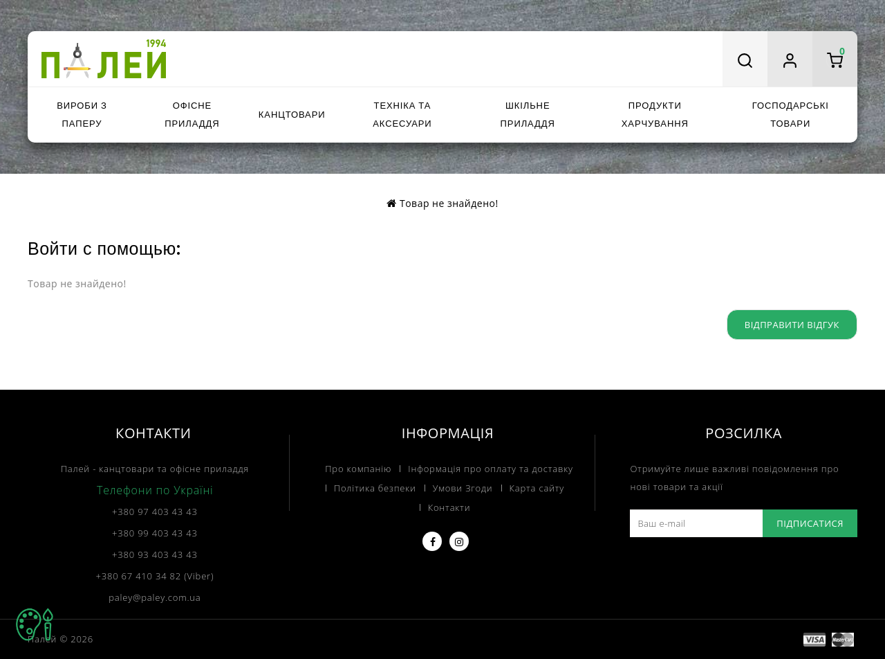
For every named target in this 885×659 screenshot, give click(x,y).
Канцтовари (292, 114)
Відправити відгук (792, 324)
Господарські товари (790, 114)
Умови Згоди (463, 488)
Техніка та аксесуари (402, 114)
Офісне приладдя (192, 114)
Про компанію (358, 468)
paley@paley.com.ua (155, 597)
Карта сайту (537, 488)
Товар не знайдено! (449, 203)
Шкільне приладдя (528, 114)
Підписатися (810, 523)
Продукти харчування (655, 114)
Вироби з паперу (81, 114)
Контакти (449, 507)
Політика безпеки (375, 488)
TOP (34, 624)
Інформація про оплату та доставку (490, 468)
